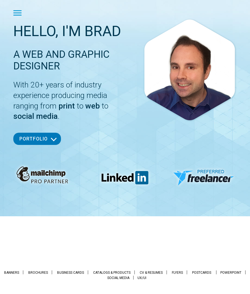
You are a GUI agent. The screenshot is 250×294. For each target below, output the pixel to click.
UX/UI (141, 278)
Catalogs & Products (112, 273)
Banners (11, 273)
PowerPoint (230, 273)
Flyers (177, 273)
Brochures (38, 273)
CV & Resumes (151, 273)
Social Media (118, 278)
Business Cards (70, 273)
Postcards (201, 273)
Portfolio (33, 139)
